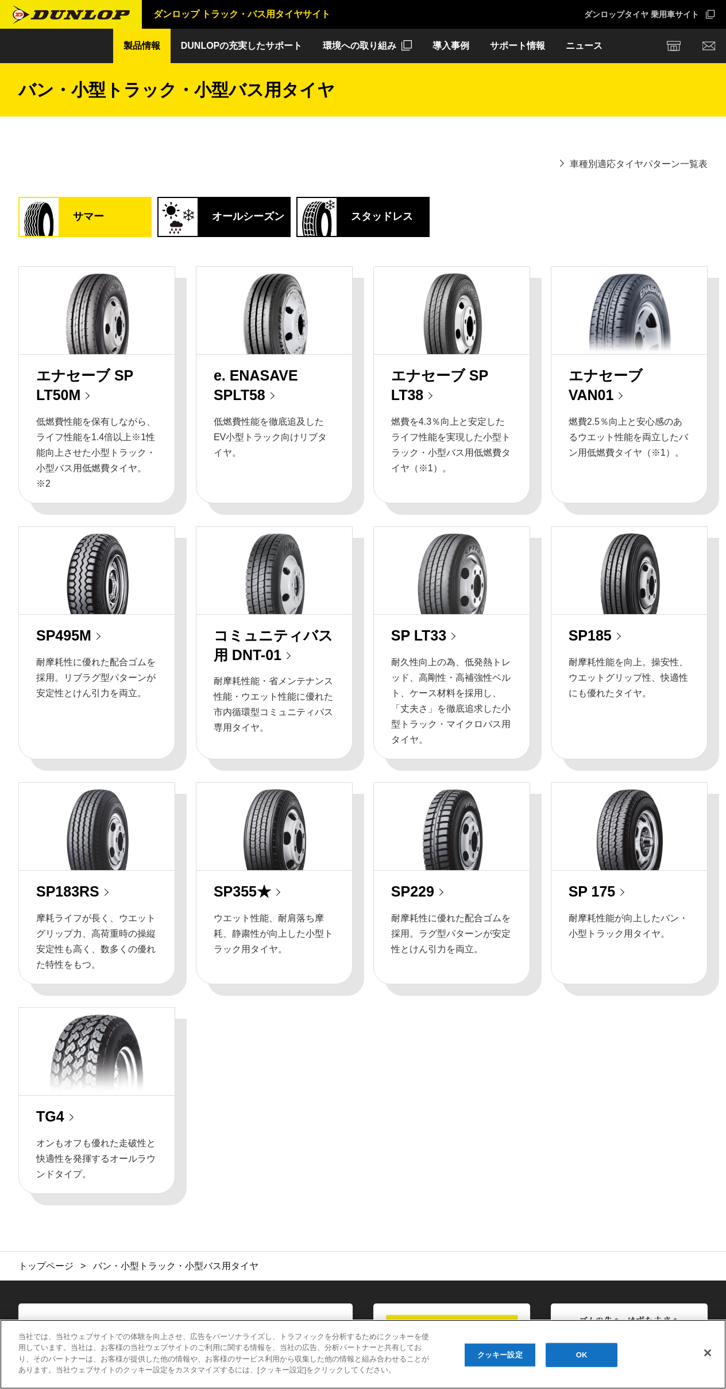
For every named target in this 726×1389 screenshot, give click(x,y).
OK (582, 1355)
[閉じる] (707, 1352)
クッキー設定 (500, 1355)
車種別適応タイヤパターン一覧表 (639, 164)
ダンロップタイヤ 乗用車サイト (641, 14)
